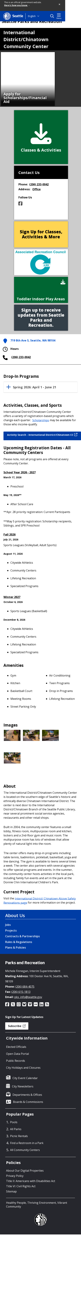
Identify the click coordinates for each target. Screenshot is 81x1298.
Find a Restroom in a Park (26, 1143)
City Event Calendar (25, 1078)
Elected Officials (16, 1047)
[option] (28, 79)
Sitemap (11, 1191)
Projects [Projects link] (11, 930)
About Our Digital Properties (25, 1170)
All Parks (15, 1129)
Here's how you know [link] (17, 5)
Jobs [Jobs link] (8, 925)
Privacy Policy (14, 1176)
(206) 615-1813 (20, 992)
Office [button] (36, 189)
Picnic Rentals (19, 1136)
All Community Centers (25, 1150)
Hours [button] (10, 349)
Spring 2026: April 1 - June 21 (34, 387)
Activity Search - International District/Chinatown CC (42, 434)
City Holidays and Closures (23, 1068)
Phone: (23, 184)
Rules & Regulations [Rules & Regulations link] (18, 942)
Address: (24, 189)
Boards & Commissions (28, 1102)
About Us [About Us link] (15, 915)
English (32, 16)
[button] (60, 4)
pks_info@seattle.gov (28, 997)
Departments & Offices (27, 1095)
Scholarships (40, 420)
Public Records (15, 1061)
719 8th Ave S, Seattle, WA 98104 (32, 340)
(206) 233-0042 (39, 184)
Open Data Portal (17, 1054)
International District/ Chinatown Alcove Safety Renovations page (39, 900)
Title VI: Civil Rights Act (20, 1186)
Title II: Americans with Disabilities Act (30, 1181)
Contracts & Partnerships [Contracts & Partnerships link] (22, 936)
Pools (13, 1122)
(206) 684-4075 (24, 986)
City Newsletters (22, 1086)
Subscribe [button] (17, 1026)
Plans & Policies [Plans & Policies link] (15, 947)
